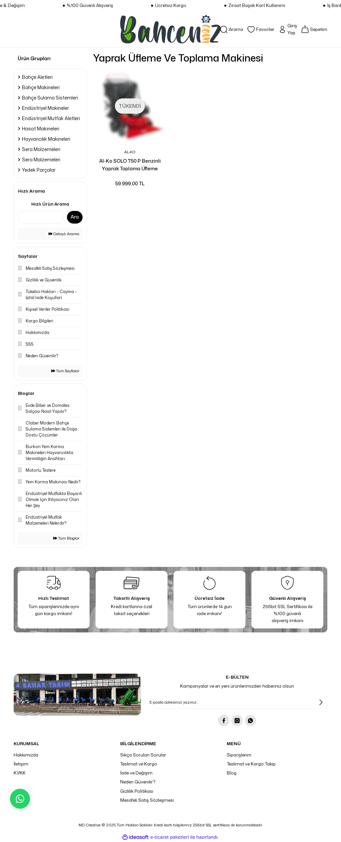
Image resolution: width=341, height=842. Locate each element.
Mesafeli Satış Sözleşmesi (147, 800)
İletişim (21, 764)
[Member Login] (287, 29)
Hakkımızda (26, 755)
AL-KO (130, 152)
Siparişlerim (239, 755)
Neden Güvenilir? (138, 782)
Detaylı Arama (64, 234)
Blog (231, 773)
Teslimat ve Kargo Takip (251, 764)
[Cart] (314, 29)
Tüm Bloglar (66, 538)
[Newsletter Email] (237, 702)
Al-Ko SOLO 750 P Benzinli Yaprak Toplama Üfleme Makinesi (130, 164)
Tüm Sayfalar (65, 371)
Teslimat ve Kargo (138, 764)
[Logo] (170, 29)
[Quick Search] (41, 217)
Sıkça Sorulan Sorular (143, 755)
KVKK (20, 773)
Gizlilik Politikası (136, 791)
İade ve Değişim (136, 773)
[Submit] (320, 702)
